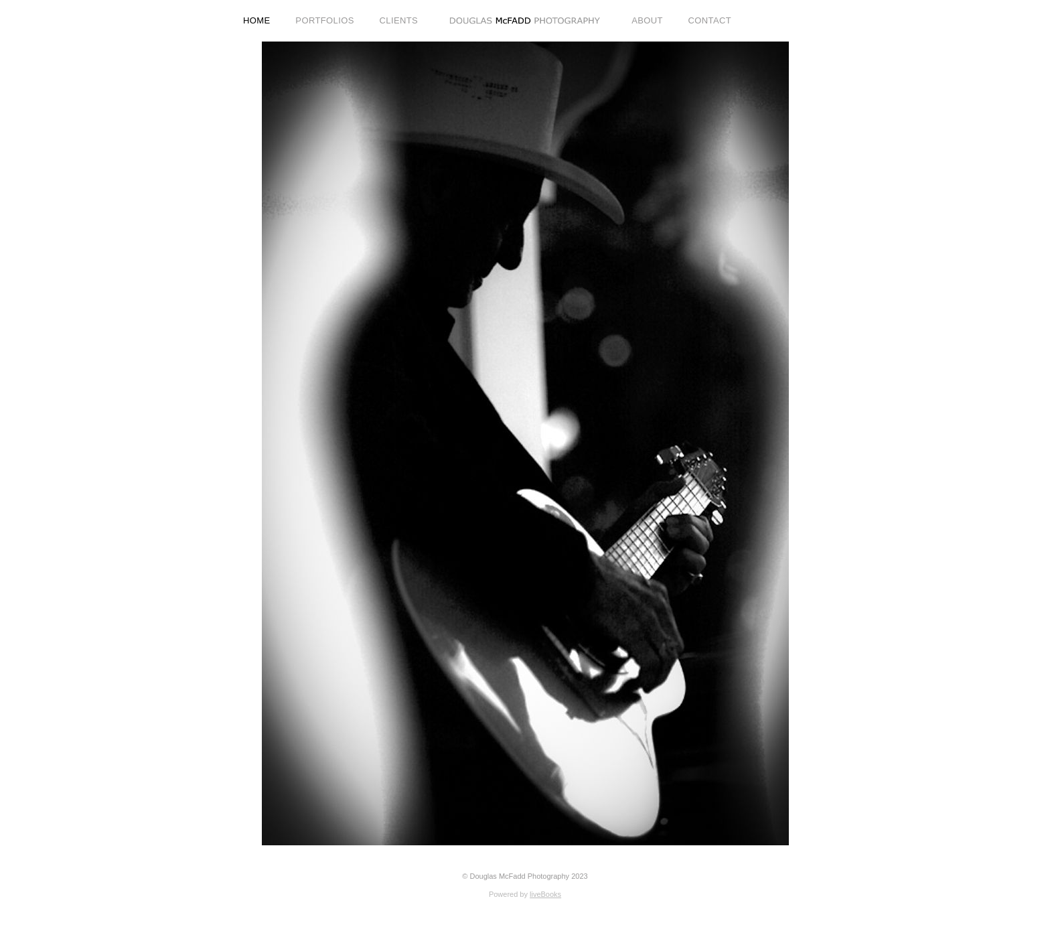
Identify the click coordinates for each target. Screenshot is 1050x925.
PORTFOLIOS (324, 20)
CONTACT (710, 20)
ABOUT (647, 20)
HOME (257, 20)
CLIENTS (399, 20)
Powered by (525, 894)
